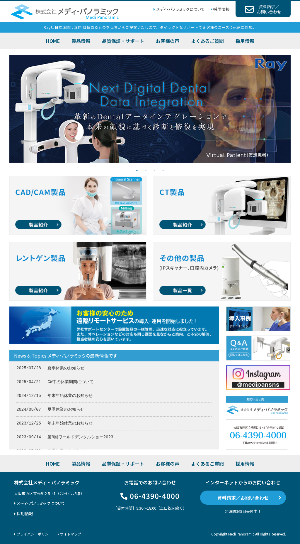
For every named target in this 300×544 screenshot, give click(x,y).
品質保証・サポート (123, 40)
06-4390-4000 (155, 496)
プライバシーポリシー (34, 533)
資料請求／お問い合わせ (243, 497)
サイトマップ (70, 533)
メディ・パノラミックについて (180, 9)
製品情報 (80, 40)
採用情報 (221, 9)
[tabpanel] (150, 109)
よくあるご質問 (207, 40)
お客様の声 (167, 40)
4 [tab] (163, 170)
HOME (53, 40)
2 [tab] (146, 170)
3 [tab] (154, 170)
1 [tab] (137, 170)
